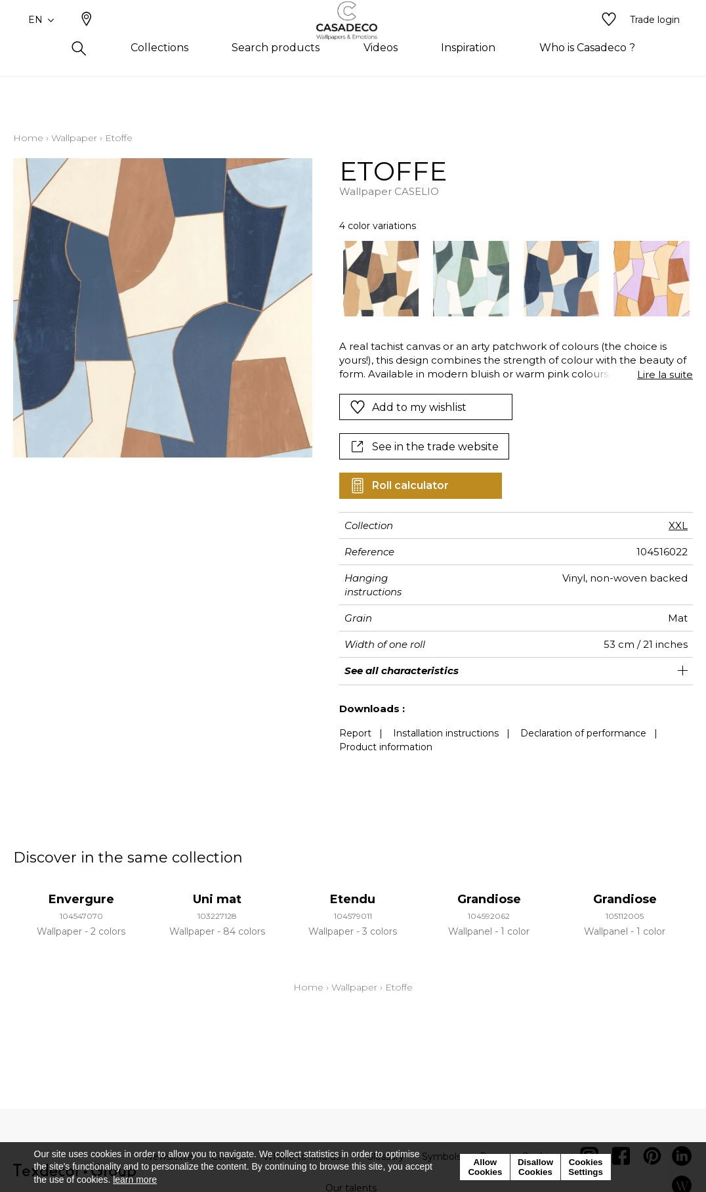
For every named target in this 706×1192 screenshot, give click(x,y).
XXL (678, 525)
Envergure (81, 899)
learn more (135, 1179)
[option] (381, 279)
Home (28, 138)
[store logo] (353, 41)
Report (355, 733)
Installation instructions (446, 733)
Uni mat (217, 899)
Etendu (352, 899)
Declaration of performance (583, 733)
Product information (385, 747)
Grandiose (489, 899)
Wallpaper (74, 138)
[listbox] (509, 279)
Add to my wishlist (408, 407)
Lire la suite (665, 374)
